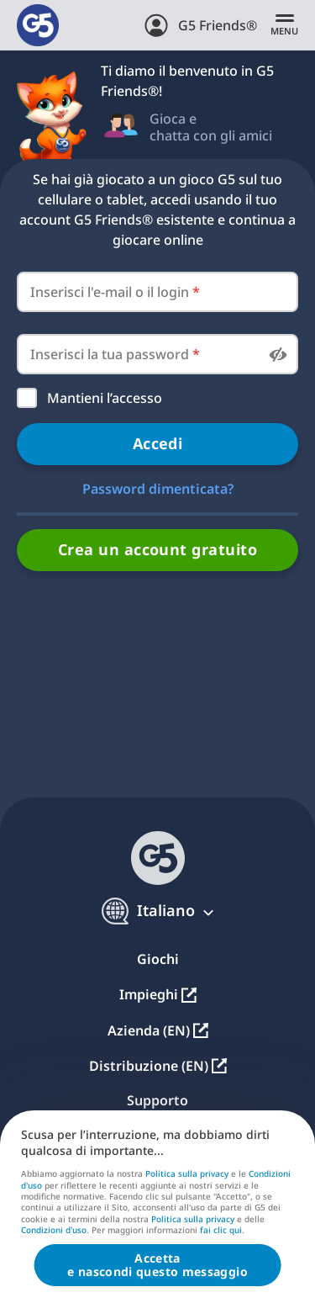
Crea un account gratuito (157, 549)
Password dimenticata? (158, 488)
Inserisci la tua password (115, 354)
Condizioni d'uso (54, 1230)
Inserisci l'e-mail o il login (115, 292)
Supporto (157, 1101)
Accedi (158, 443)
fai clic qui (221, 1231)
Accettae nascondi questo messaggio (157, 1264)
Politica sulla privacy (186, 1173)
